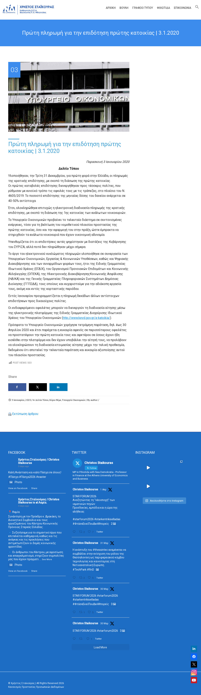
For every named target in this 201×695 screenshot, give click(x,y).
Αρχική (111, 7)
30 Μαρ (104, 589)
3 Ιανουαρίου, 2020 (21, 399)
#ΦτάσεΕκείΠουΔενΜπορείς (91, 523)
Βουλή (124, 7)
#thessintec (100, 549)
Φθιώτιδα (163, 7)
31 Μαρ (104, 543)
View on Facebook (17, 488)
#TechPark (79, 569)
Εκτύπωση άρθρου (25, 414)
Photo (15, 482)
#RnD (90, 569)
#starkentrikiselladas (107, 519)
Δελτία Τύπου (41, 399)
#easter (41, 476)
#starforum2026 (83, 519)
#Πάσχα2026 (27, 476)
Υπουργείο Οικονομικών (73, 399)
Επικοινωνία (182, 7)
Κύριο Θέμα (55, 399)
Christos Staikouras (85, 489)
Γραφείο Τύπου (142, 7)
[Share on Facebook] (17, 387)
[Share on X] (38, 387)
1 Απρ (103, 489)
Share (34, 488)
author (94, 399)
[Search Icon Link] (196, 8)
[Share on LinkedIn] (58, 387)
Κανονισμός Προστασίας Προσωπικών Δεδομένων (36, 687)
